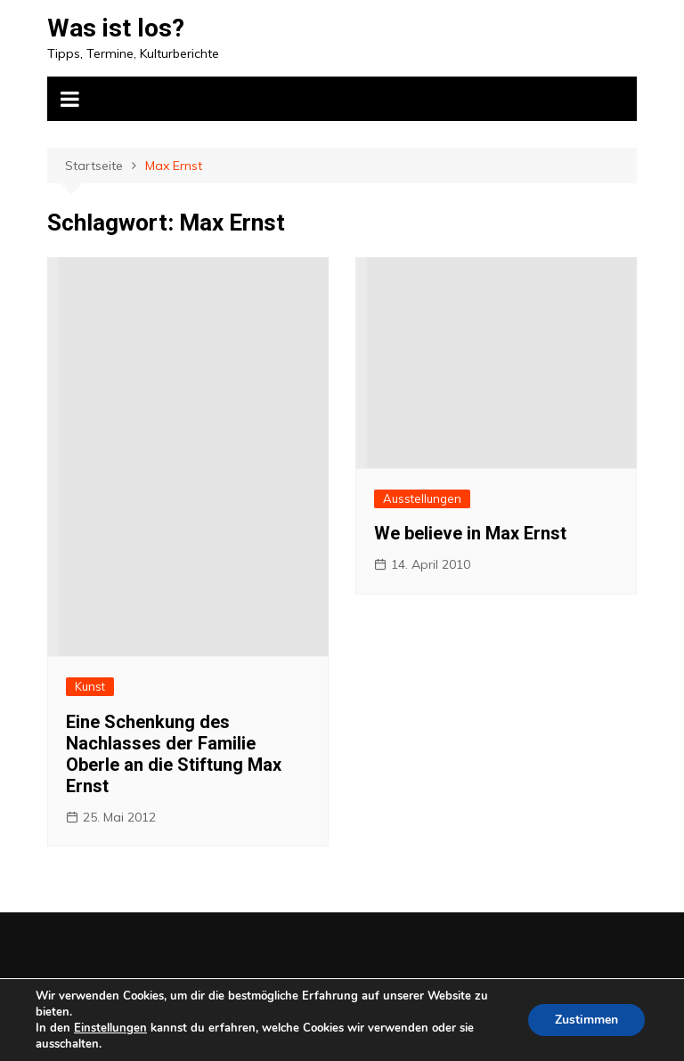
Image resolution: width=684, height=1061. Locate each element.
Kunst (90, 686)
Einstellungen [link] (110, 1028)
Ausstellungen (422, 498)
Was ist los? (115, 28)
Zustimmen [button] (586, 1019)
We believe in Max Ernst (470, 533)
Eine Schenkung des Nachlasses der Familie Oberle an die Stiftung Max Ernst (173, 754)
